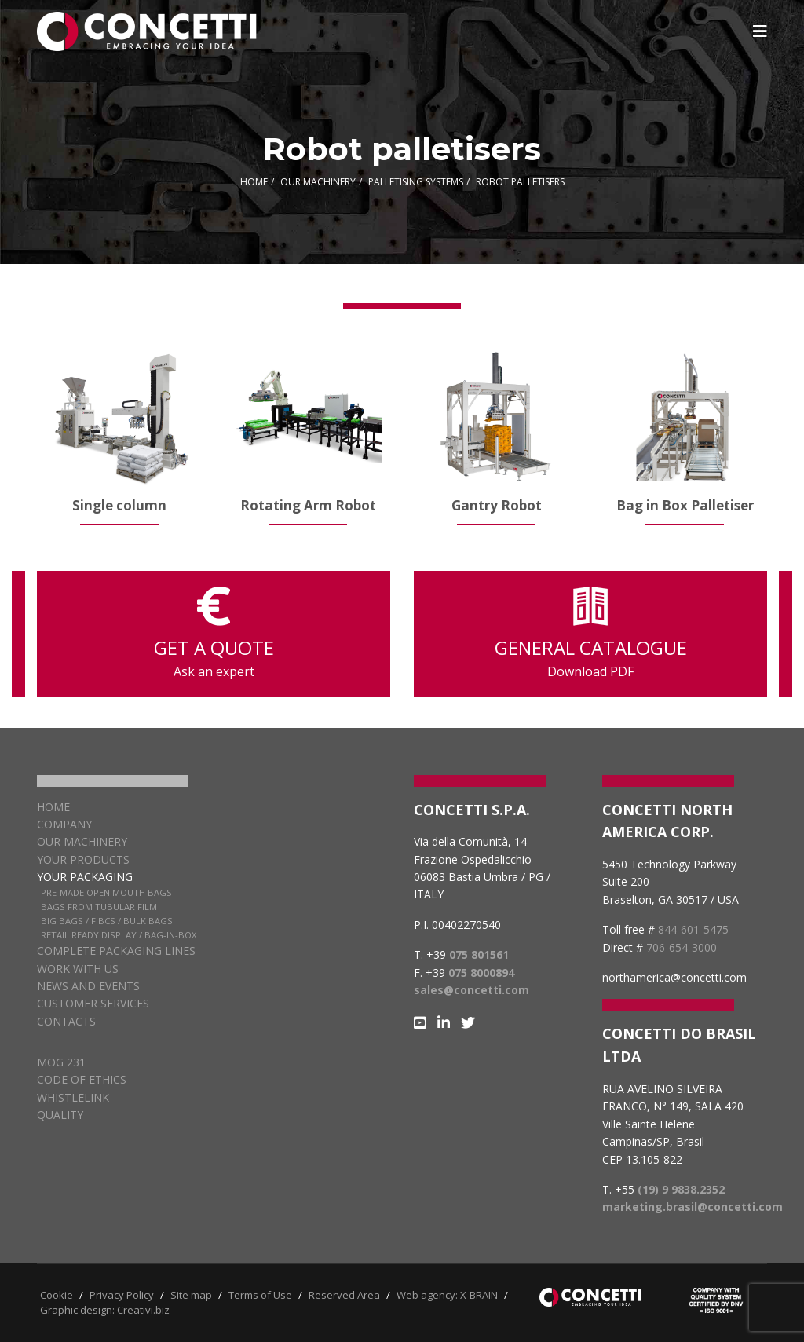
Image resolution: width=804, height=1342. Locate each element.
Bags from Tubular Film (99, 906)
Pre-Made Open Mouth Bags (106, 892)
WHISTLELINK (73, 1097)
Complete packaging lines (116, 950)
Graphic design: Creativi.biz (105, 1310)
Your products (83, 859)
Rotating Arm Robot (308, 505)
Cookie (56, 1295)
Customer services (93, 1003)
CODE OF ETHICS (81, 1079)
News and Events (88, 985)
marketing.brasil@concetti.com (692, 1206)
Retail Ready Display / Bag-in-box (118, 935)
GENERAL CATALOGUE (590, 634)
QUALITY (60, 1114)
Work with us (78, 968)
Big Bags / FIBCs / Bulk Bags (107, 921)
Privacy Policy (122, 1295)
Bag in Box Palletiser (685, 505)
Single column (119, 505)
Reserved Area (344, 1295)
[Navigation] (760, 31)
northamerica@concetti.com (674, 977)
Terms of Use (260, 1295)
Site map (191, 1295)
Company (64, 824)
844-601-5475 (693, 929)
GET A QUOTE (214, 634)
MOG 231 (61, 1062)
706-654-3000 (681, 947)
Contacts (66, 1021)
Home (53, 806)
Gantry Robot (496, 505)
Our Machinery (82, 841)
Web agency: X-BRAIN (447, 1295)
